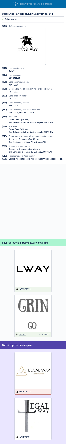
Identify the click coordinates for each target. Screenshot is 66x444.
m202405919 (23, 289)
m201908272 (23, 392)
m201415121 (23, 437)
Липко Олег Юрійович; (19, 119)
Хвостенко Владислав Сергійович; (24, 139)
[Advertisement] (33, 201)
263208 (21, 334)
